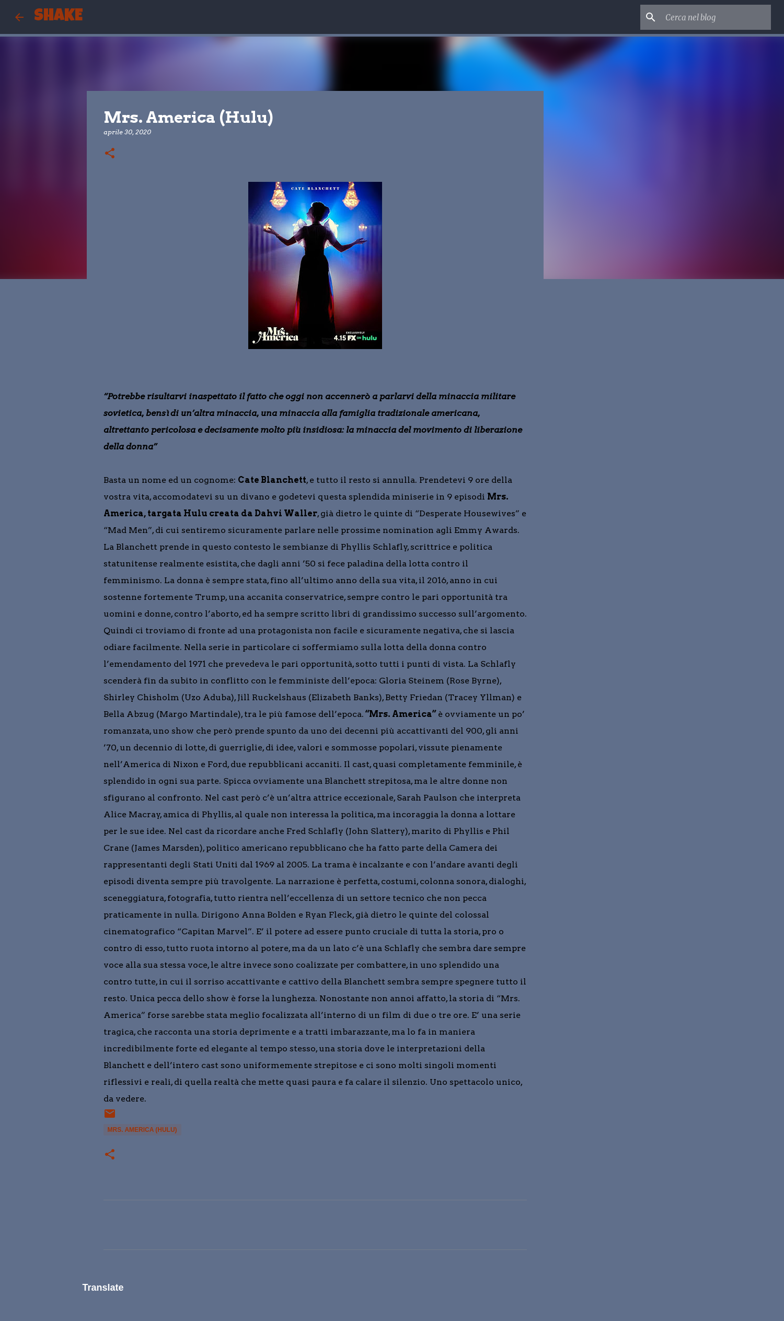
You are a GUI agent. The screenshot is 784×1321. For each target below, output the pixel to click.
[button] (109, 154)
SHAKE (58, 17)
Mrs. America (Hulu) (142, 1129)
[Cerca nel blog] (716, 17)
